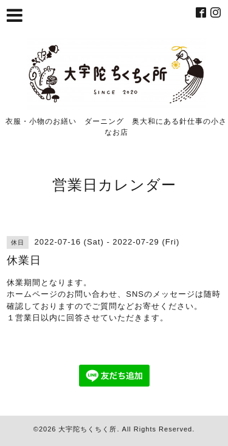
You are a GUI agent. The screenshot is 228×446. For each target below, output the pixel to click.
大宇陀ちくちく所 (87, 429)
